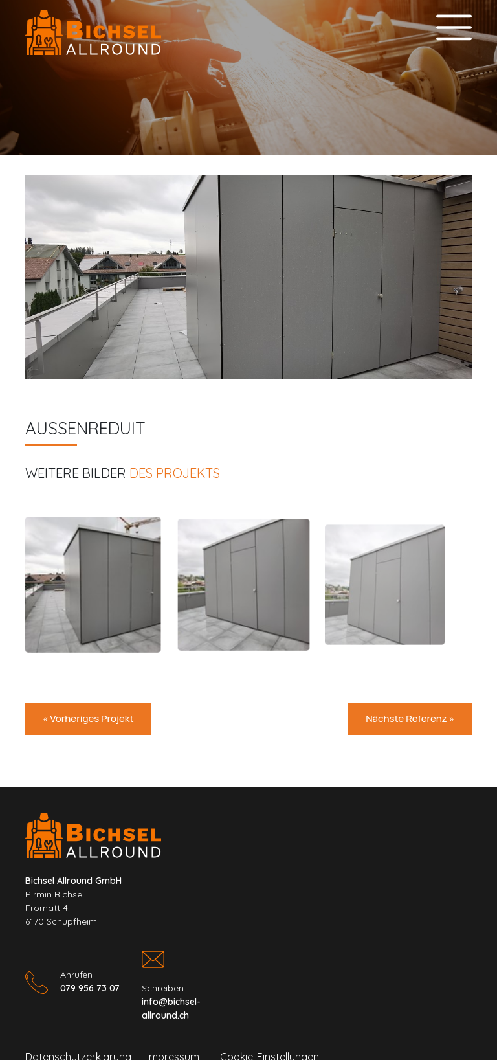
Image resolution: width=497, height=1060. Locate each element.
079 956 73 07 (90, 988)
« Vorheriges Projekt (88, 718)
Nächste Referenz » (410, 718)
